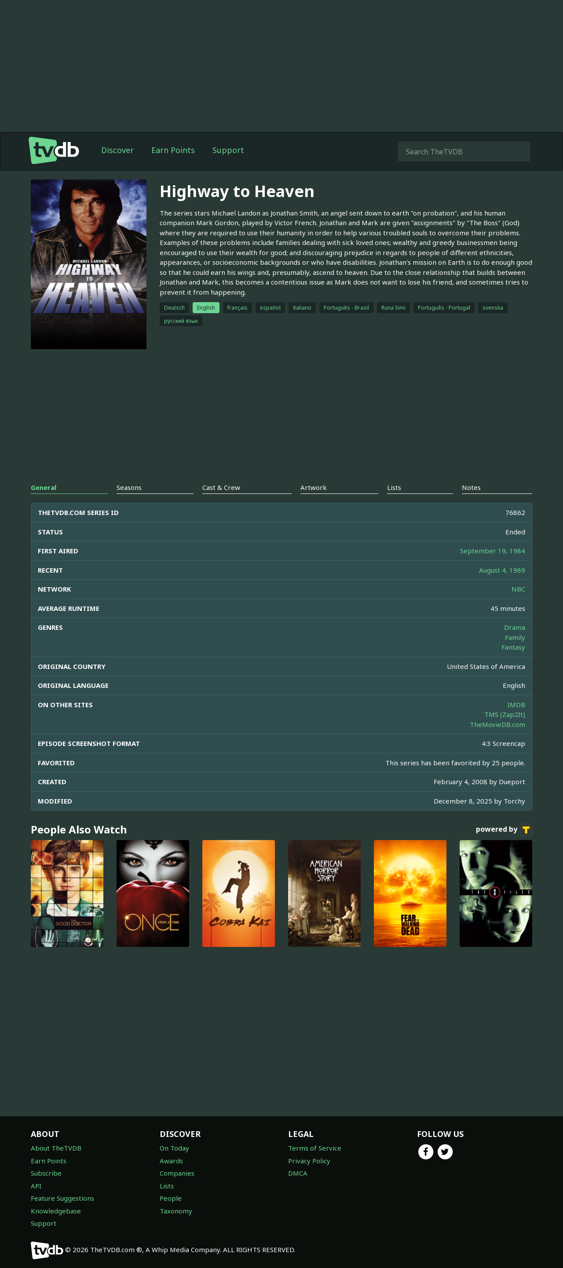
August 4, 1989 (502, 570)
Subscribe (46, 1173)
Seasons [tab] (129, 487)
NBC (518, 589)
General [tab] (43, 487)
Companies (177, 1173)
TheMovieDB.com (497, 724)
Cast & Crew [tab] (221, 487)
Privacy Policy (309, 1160)
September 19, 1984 (492, 550)
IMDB (516, 704)
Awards (171, 1160)
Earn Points (173, 150)
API (36, 1185)
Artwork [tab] (313, 487)
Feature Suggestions (62, 1198)
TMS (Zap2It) (504, 714)
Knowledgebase (56, 1210)
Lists (167, 1185)
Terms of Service (314, 1148)
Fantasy (513, 647)
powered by (504, 830)
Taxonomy (176, 1210)
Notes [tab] (471, 487)
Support (228, 150)
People (171, 1198)
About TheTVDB (56, 1148)
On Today (174, 1148)
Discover (117, 150)
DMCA (297, 1173)
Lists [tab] (394, 487)
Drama (514, 627)
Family (515, 637)
